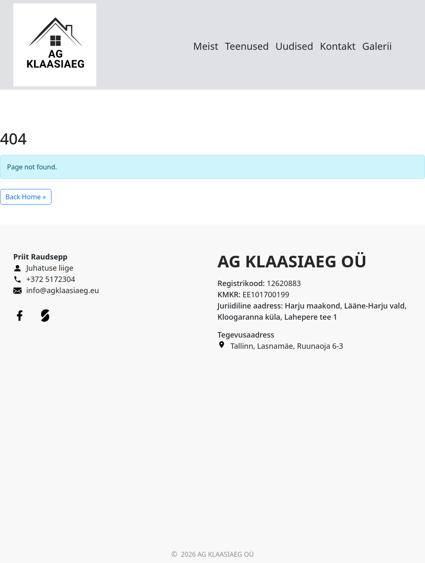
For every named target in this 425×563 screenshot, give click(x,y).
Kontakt (338, 46)
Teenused (247, 46)
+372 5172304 (50, 279)
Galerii (377, 46)
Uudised (294, 46)
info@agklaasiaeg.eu (62, 290)
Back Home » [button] (25, 196)
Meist (205, 46)
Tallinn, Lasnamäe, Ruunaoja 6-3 (286, 346)
